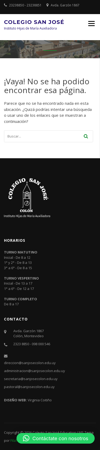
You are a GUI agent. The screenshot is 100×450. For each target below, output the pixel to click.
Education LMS (72, 432)
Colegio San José (34, 22)
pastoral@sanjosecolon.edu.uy (29, 386)
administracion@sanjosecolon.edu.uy (34, 370)
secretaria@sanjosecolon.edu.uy (31, 378)
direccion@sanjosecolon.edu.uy (30, 362)
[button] (56, 438)
